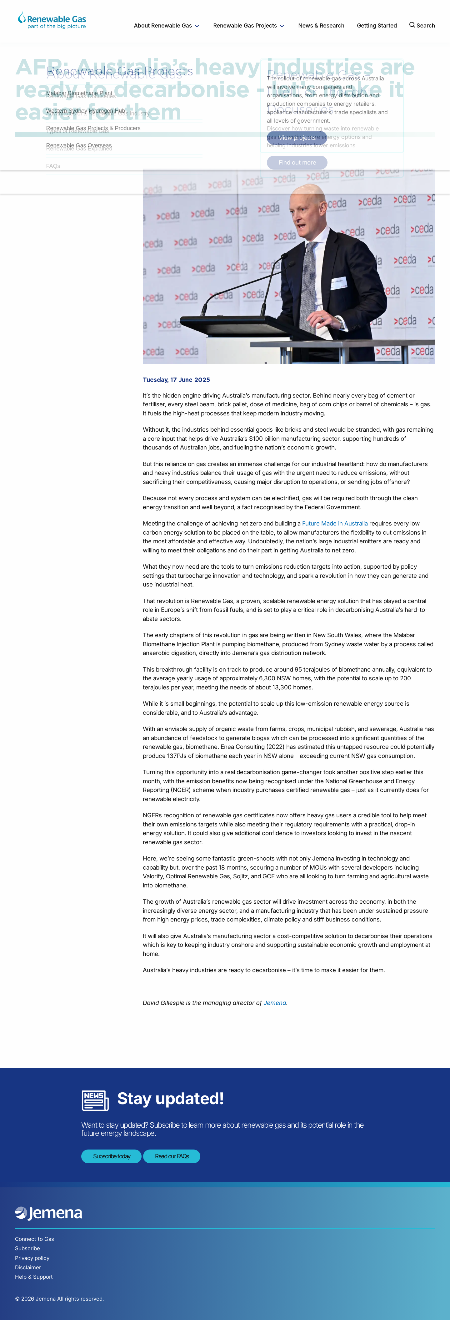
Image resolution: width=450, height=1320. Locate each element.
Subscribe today (111, 1156)
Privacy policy (32, 1258)
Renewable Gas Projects (245, 25)
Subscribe (27, 1248)
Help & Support (34, 1277)
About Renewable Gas (163, 25)
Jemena (274, 1003)
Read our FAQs (172, 1156)
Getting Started (377, 25)
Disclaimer (28, 1267)
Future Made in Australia (335, 523)
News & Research (321, 25)
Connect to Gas (34, 1239)
